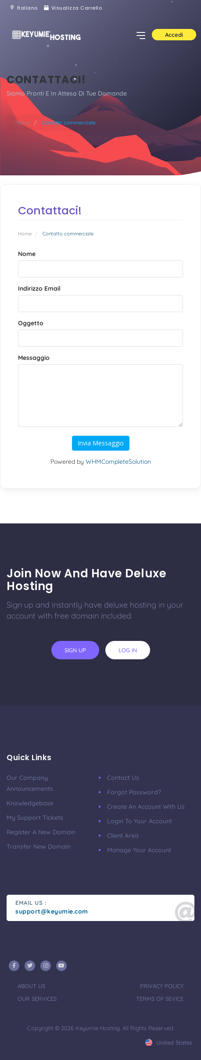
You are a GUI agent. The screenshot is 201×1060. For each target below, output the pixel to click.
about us (31, 985)
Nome (27, 254)
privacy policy (161, 985)
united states (168, 1042)
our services (37, 998)
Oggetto (30, 323)
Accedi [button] (174, 34)
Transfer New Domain (39, 846)
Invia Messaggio (101, 443)
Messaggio (34, 358)
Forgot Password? (134, 792)
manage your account (139, 850)
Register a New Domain (41, 832)
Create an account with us (146, 807)
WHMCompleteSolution (118, 462)
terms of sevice (159, 998)
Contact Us (123, 778)
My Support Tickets (35, 818)
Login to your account (139, 821)
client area (123, 835)
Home (22, 122)
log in (127, 650)
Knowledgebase (30, 803)
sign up (75, 650)
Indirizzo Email (39, 288)
